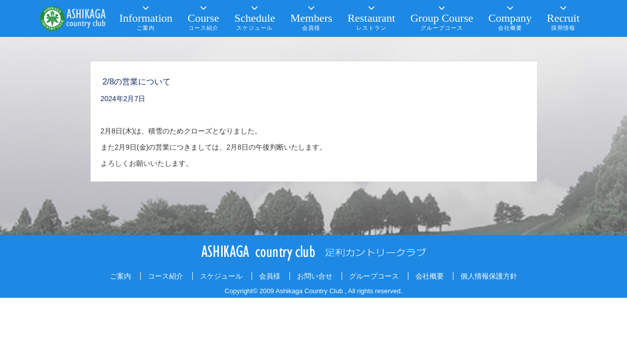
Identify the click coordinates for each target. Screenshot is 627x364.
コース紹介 (165, 276)
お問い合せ (314, 276)
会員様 (269, 276)
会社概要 (429, 276)
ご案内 (120, 276)
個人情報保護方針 (489, 276)
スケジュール (221, 276)
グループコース (374, 276)
